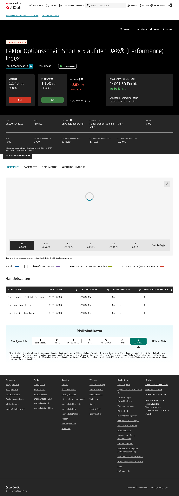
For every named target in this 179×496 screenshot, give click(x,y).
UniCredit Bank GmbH (20, 491)
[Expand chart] (167, 184)
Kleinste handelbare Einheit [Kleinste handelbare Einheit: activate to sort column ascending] (157, 290)
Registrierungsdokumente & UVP (129, 391)
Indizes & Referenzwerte (16, 409)
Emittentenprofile (125, 443)
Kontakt (65, 384)
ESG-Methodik (123, 471)
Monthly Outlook (69, 423)
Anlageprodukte (12, 384)
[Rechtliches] (157, 6)
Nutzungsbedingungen (127, 415)
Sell (20, 100)
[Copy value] (31, 66)
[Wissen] (143, 6)
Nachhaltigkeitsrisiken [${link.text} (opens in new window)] (127, 425)
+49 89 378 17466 (153, 389)
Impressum (131, 487)
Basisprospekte (123, 384)
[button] (22, 245)
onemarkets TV (96, 394)
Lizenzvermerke (124, 430)
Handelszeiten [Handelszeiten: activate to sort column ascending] (55, 290)
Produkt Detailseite (50, 15)
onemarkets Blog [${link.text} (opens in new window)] (69, 409)
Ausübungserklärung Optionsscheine (126, 437)
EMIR (119, 466)
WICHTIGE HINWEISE (73, 167)
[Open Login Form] (170, 6)
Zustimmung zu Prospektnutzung (124, 399)
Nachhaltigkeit (96, 414)
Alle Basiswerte (12, 404)
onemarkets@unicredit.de (156, 384)
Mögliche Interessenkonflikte (130, 461)
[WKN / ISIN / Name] (108, 5)
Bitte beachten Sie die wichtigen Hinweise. (20, 150)
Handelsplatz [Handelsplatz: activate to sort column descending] (14, 290)
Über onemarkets (69, 389)
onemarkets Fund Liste (43, 408)
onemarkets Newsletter (72, 404)
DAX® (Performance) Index (122, 79)
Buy (52, 100)
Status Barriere (69, 66)
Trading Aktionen (69, 394)
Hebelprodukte (12, 389)
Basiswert (30, 167)
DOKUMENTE (49, 167)
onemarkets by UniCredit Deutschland (22, 15)
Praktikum (66, 428)
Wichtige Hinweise (125, 406)
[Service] (132, 6)
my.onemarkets (40, 394)
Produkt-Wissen (96, 389)
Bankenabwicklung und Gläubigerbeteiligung (127, 450)
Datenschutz (122, 411)
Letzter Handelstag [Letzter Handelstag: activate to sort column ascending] (121, 290)
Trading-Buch (95, 409)
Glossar (93, 404)
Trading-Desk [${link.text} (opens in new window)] (39, 384)
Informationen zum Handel (73, 399)
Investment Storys (97, 384)
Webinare (94, 399)
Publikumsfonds (13, 394)
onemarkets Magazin (71, 414)
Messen (65, 419)
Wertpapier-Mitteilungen (128, 420)
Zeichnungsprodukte (14, 399)
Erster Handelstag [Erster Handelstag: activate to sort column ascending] (89, 290)
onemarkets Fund (41, 403)
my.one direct (39, 389)
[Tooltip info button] (71, 120)
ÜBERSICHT (12, 167)
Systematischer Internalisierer (130, 456)
